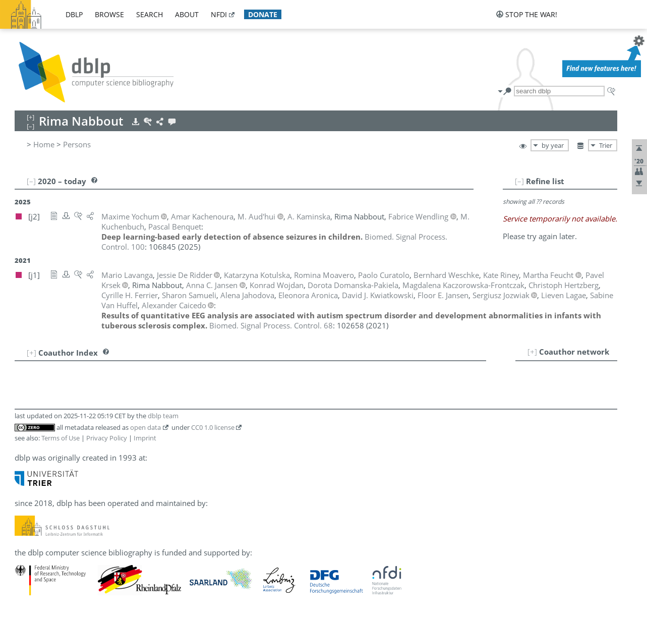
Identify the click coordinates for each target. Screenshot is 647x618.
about (187, 14)
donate (262, 14)
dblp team (163, 415)
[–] (519, 181)
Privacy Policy (106, 437)
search (149, 14)
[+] (532, 352)
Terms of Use (60, 437)
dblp (74, 14)
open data (145, 427)
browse (109, 14)
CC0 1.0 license (212, 427)
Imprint (145, 437)
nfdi (219, 14)
